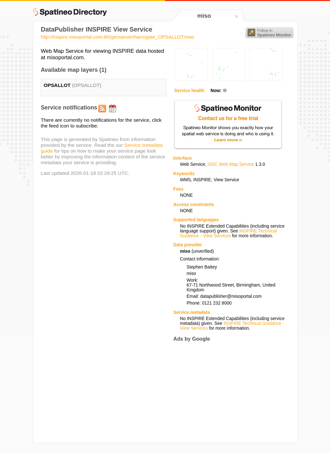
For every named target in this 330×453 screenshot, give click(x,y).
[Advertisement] (227, 392)
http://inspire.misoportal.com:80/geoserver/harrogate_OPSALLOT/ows (117, 37)
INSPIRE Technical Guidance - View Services (228, 233)
